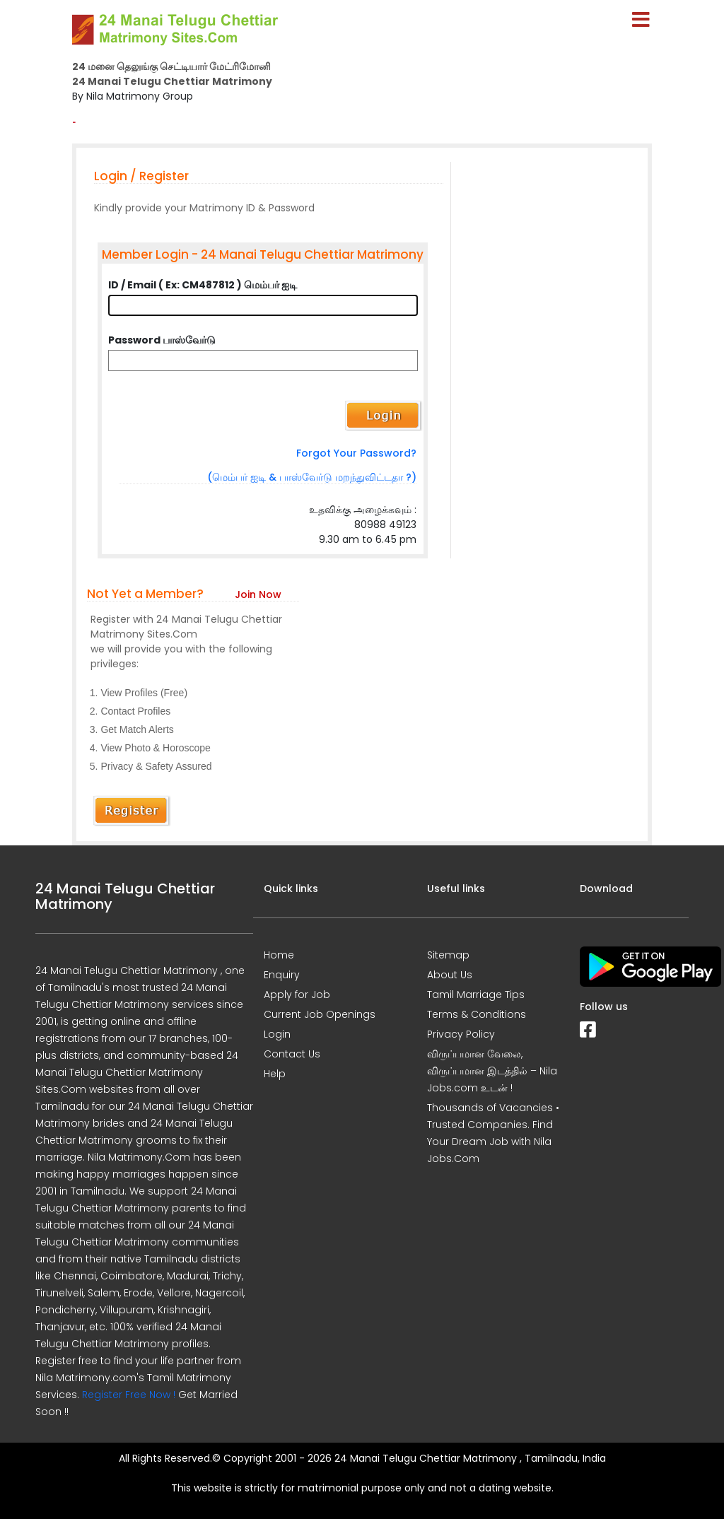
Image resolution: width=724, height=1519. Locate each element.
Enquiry (282, 975)
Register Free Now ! (128, 1395)
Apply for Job (297, 994)
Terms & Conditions (476, 1014)
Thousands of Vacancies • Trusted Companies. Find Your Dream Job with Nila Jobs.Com (493, 1133)
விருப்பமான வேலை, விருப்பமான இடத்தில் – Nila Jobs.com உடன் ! (492, 1071)
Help (275, 1074)
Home (279, 955)
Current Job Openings (319, 1014)
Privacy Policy (461, 1034)
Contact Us (292, 1054)
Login (277, 1034)
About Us (449, 975)
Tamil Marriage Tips (476, 994)
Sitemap (448, 955)
